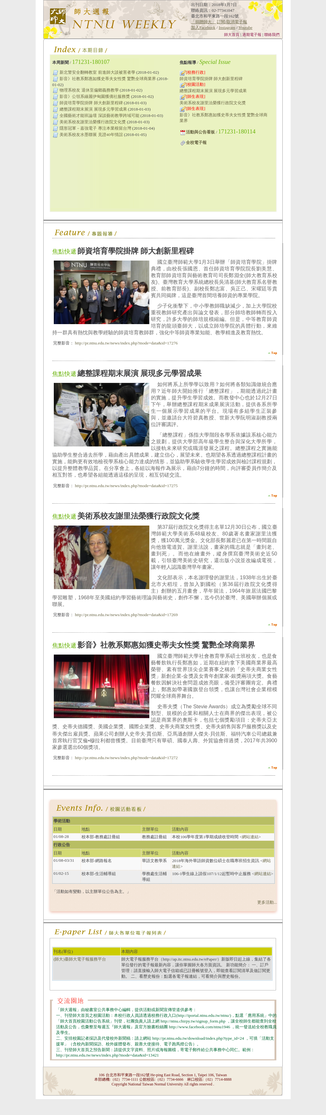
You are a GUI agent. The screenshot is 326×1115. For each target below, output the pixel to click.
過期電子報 (252, 34)
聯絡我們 (272, 34)
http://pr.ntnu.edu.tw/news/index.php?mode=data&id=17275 (126, 485)
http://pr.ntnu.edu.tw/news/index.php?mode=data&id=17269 (126, 614)
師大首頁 (231, 34)
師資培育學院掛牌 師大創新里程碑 (91, 102)
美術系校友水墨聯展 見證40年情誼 (91, 134)
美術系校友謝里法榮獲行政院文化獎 (93, 121)
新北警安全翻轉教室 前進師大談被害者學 (97, 72)
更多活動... (267, 902)
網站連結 (250, 836)
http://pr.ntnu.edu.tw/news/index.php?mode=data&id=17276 (126, 343)
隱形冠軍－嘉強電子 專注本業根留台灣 (95, 128)
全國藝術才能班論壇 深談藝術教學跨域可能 (99, 115)
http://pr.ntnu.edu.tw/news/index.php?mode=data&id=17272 (126, 757)
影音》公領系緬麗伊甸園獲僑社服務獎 (95, 96)
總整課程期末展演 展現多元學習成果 (93, 109)
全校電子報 (196, 142)
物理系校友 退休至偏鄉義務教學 (89, 90)
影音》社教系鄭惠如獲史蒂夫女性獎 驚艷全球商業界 (108, 78)
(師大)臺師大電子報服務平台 (79, 959)
